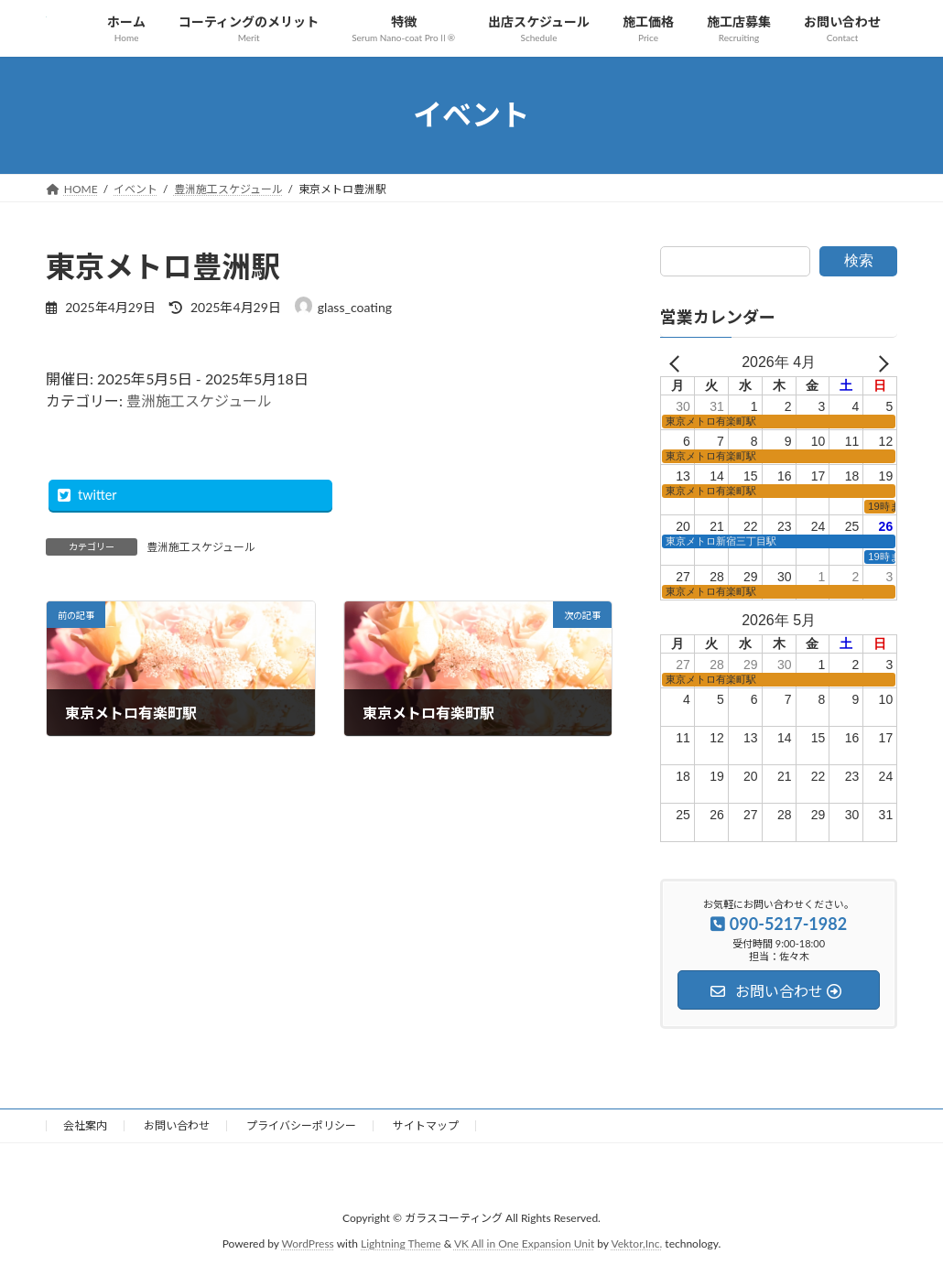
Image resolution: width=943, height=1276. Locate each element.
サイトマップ (426, 1125)
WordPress (308, 1244)
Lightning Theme (401, 1244)
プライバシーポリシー (301, 1125)
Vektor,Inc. (636, 1244)
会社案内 (85, 1125)
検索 (858, 260)
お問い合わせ (177, 1125)
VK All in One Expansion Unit (524, 1244)
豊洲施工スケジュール (199, 400)
